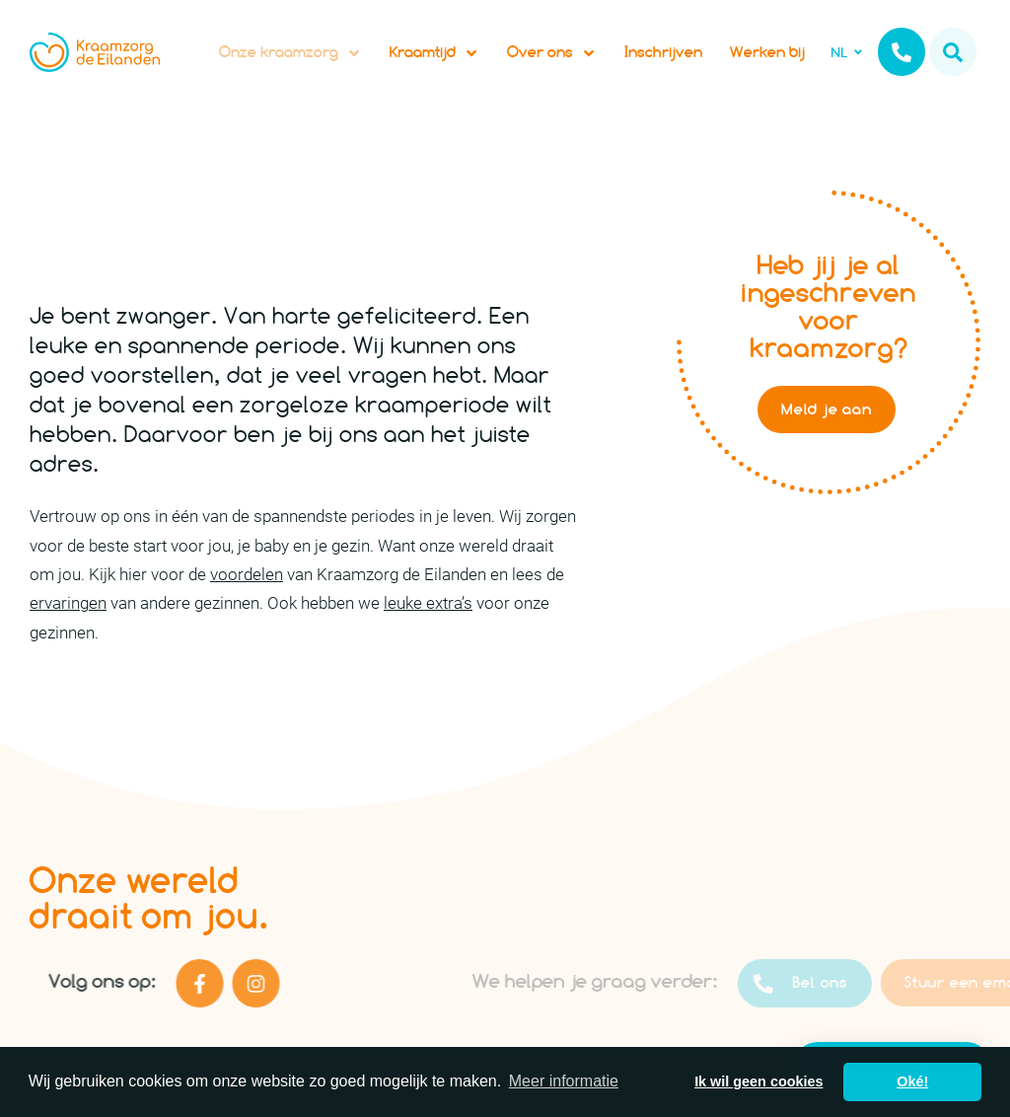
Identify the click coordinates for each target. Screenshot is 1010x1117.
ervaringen (68, 610)
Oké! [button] (912, 1081)
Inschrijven (663, 54)
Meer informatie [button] (563, 1081)
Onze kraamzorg (290, 55)
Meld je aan (826, 416)
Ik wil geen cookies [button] (758, 1081)
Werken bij (767, 54)
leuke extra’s (428, 610)
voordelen (246, 581)
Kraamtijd (434, 55)
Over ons (552, 55)
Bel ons (824, 991)
